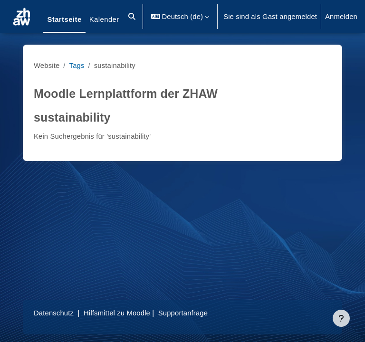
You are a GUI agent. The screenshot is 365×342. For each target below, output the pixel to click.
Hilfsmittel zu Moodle (117, 313)
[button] (132, 16)
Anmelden (341, 16)
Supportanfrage (183, 313)
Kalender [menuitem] (104, 19)
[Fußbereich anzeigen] (341, 318)
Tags (77, 65)
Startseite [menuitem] (64, 19)
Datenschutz (54, 313)
